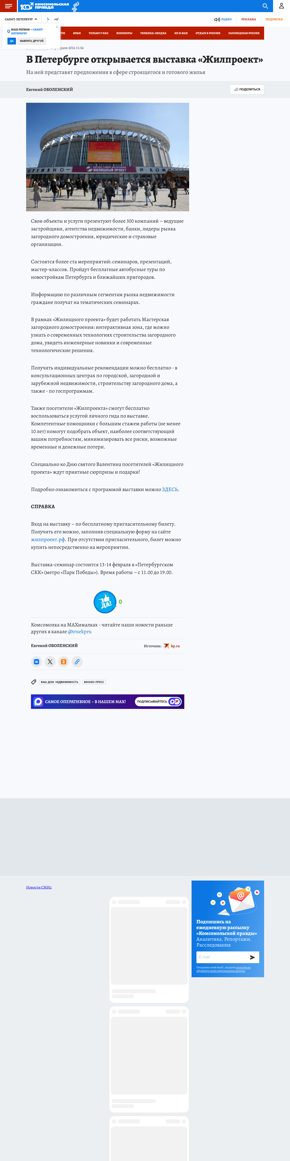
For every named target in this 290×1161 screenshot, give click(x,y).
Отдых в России (208, 33)
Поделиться (247, 89)
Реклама (248, 19)
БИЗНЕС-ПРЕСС (94, 682)
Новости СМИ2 (39, 887)
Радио (226, 19)
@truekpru (80, 631)
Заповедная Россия (244, 33)
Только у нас (98, 33)
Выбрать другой (32, 41)
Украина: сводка (153, 33)
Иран (77, 33)
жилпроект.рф (48, 539)
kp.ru (175, 645)
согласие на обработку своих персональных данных (223, 969)
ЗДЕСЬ (170, 489)
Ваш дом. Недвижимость (59, 682)
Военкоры (124, 33)
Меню (6, 6)
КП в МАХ (181, 33)
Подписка (274, 19)
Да (12, 41)
